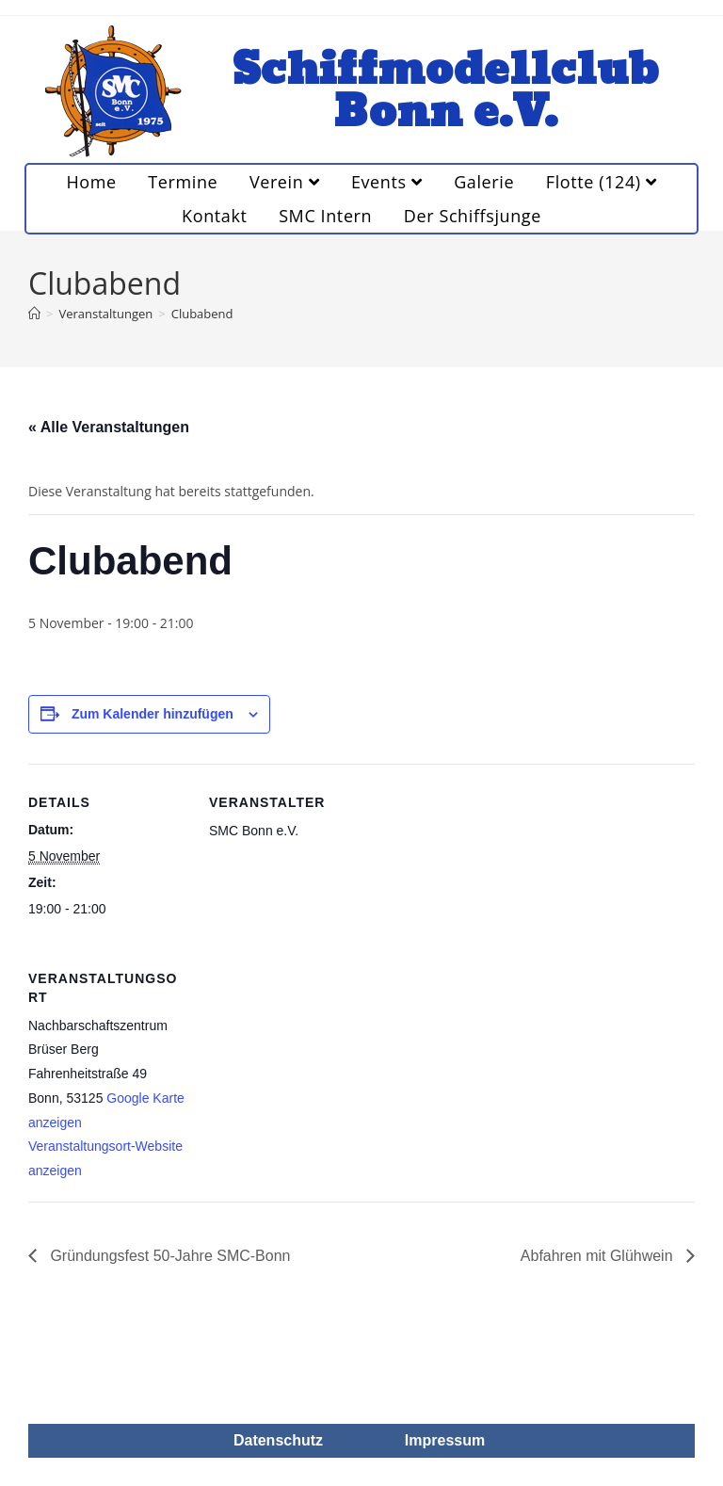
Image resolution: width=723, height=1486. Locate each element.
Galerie (484, 181)
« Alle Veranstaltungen (108, 427)
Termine (182, 181)
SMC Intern (325, 215)
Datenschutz (278, 1440)
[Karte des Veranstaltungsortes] (308, 1069)
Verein (284, 181)
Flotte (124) (601, 181)
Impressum (445, 1440)
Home (91, 181)
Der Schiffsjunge (472, 215)
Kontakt (214, 215)
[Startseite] (34, 313)
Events (387, 181)
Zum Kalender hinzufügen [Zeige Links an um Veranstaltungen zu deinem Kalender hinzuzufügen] (152, 713)
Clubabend (202, 313)
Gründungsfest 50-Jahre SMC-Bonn (168, 1256)
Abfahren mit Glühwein (599, 1256)
